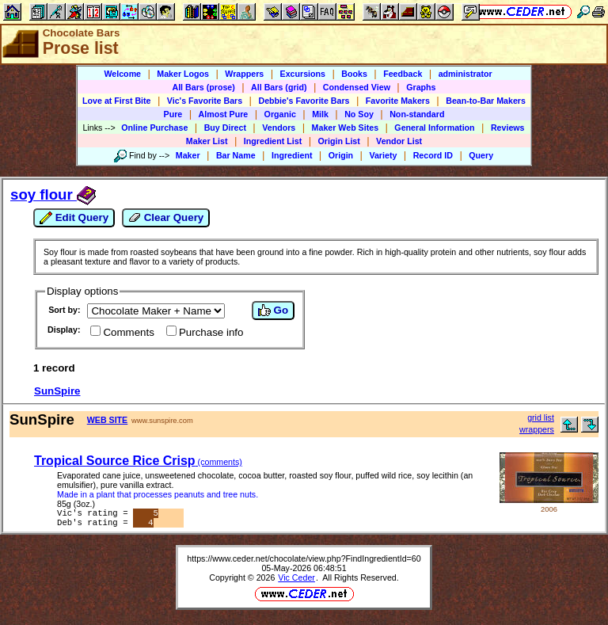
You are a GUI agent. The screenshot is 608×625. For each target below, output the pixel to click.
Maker (188, 155)
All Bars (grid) (278, 87)
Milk (320, 114)
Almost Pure (224, 114)
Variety (383, 155)
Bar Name (236, 155)
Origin (341, 155)
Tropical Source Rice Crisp (138, 460)
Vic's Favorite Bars (204, 100)
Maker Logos (183, 73)
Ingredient (292, 155)
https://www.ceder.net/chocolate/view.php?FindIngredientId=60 (303, 561)
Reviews (508, 127)
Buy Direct (225, 127)
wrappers (536, 429)
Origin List (339, 141)
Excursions (302, 73)
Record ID (433, 155)
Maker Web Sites (345, 127)
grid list (540, 417)
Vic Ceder (296, 580)
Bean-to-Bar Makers (486, 100)
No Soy (359, 114)
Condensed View (356, 87)
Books (354, 73)
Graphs (420, 87)
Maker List (207, 141)
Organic (280, 114)
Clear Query (165, 218)
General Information (434, 127)
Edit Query (74, 218)
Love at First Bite (116, 100)
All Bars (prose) (203, 87)
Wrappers (244, 73)
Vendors (278, 127)
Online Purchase (154, 127)
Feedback (402, 73)
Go (273, 310)
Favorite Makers (398, 100)
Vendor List (399, 141)
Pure (173, 114)
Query (481, 155)
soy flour (53, 194)
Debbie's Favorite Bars (303, 100)
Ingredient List (273, 141)
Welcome (122, 73)
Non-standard (417, 114)
